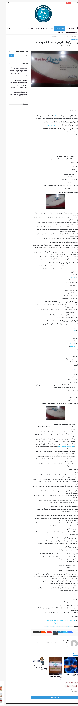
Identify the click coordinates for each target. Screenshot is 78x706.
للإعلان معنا (56, 32)
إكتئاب (69, 369)
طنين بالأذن (68, 343)
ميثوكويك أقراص (54, 626)
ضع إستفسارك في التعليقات (51, 697)
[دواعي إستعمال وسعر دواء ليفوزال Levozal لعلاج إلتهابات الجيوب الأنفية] (35, 661)
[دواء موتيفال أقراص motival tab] (66, 685)
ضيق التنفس (68, 346)
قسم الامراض (66, 28)
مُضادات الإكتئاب (57, 446)
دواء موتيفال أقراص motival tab (67, 689)
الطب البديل (45, 28)
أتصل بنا (23, 704)
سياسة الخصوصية (29, 704)
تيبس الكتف (68, 277)
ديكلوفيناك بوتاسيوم (48, 125)
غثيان (70, 330)
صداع (70, 335)
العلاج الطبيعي (35, 28)
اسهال (69, 333)
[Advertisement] (51, 98)
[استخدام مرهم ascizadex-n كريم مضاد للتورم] (51, 666)
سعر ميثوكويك (60, 626)
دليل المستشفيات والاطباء (68, 32)
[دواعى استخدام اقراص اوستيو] (66, 665)
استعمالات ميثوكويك (66, 626)
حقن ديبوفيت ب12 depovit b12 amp (16, 76)
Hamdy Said (71, 45)
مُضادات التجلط (66, 446)
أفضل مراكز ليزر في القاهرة (17, 85)
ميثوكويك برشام (48, 626)
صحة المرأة (25, 28)
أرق (70, 371)
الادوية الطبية (55, 28)
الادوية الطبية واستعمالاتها (66, 36)
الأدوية (50, 116)
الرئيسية (73, 36)
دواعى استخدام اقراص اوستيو (67, 674)
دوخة (70, 327)
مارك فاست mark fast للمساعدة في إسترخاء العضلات (58, 623)
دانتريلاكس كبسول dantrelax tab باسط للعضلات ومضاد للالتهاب (56, 620)
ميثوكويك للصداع (42, 626)
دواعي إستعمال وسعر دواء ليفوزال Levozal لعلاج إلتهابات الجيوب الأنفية (35, 667)
